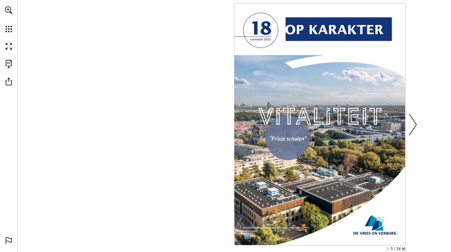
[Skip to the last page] (403, 249)
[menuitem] (8, 19)
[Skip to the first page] (387, 249)
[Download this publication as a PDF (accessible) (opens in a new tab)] (8, 64)
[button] (8, 10)
